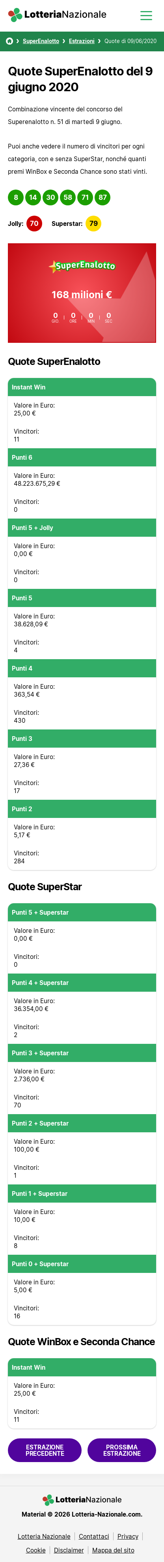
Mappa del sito (113, 1550)
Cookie (36, 1550)
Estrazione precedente (45, 1450)
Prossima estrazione (122, 1450)
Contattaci (94, 1536)
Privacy (127, 1536)
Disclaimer (69, 1550)
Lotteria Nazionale (44, 1536)
